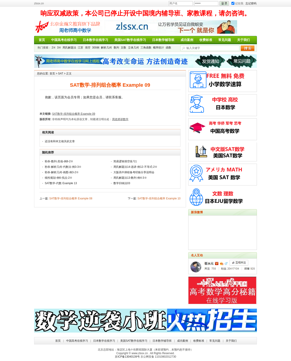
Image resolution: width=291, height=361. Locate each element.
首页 (42, 40)
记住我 (237, 3)
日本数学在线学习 (95, 40)
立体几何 (133, 47)
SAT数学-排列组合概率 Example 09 (73, 113)
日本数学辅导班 (163, 40)
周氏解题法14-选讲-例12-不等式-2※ (135, 166)
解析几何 (106, 47)
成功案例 (187, 40)
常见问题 (224, 40)
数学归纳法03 (121, 183)
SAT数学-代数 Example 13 (61, 183)
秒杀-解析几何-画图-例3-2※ (62, 172)
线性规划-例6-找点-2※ (58, 177)
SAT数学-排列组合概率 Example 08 (70, 198)
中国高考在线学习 (64, 40)
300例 (95, 47)
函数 (168, 47)
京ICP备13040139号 (127, 356)
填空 (87, 47)
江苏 (80, 47)
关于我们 (243, 40)
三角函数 (145, 47)
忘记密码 (251, 3)
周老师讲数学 (68, 27)
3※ (59, 47)
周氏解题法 (69, 47)
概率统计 (158, 47)
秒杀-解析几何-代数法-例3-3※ (63, 166)
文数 (123, 47)
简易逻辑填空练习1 (125, 161)
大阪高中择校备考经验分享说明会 (133, 172)
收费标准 (205, 40)
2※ (53, 47)
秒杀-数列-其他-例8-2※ (59, 161)
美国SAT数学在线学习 (130, 40)
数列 (116, 47)
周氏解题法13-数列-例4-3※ (130, 177)
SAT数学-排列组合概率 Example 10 (159, 198)
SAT (60, 73)
